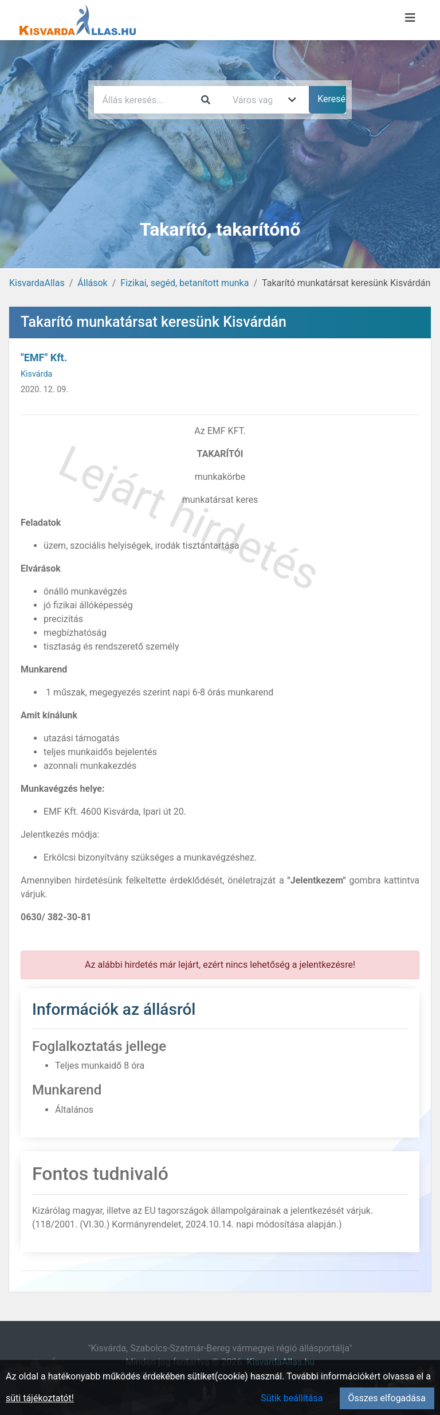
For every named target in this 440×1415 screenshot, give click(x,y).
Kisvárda (36, 374)
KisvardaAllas (37, 282)
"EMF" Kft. (44, 357)
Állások (92, 282)
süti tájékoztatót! (40, 1398)
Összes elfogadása (387, 1398)
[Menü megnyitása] (410, 17)
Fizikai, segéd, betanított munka (184, 282)
